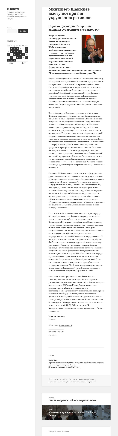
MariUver (13, 9)
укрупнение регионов (88, 382)
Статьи (74, 380)
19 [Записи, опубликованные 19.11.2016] (23, 54)
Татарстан (76, 382)
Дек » (23, 63)
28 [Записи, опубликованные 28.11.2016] (8, 60)
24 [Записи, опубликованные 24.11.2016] (17, 57)
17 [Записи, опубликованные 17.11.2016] (17, 54)
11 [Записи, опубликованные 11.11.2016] (20, 52)
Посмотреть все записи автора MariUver (63, 367)
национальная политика (57, 382)
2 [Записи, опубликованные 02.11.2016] (14, 49)
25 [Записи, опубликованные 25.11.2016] (20, 57)
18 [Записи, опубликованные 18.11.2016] (20, 54)
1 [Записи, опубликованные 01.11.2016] (11, 49)
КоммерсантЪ (65, 325)
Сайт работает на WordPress (59, 431)
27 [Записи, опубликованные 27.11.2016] (26, 57)
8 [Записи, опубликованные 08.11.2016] (11, 52)
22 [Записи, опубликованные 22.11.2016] (11, 57)
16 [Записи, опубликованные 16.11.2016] (14, 54)
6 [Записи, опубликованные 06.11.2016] (26, 49)
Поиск (9, 28)
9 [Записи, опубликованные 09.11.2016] (14, 52)
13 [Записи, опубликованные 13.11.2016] (26, 52)
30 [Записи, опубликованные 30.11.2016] (14, 60)
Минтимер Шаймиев (87, 380)
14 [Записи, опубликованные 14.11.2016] (8, 54)
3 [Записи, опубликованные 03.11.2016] (17, 49)
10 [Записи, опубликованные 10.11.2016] (17, 52)
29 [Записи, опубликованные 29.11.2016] (11, 60)
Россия (69, 382)
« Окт (11, 63)
